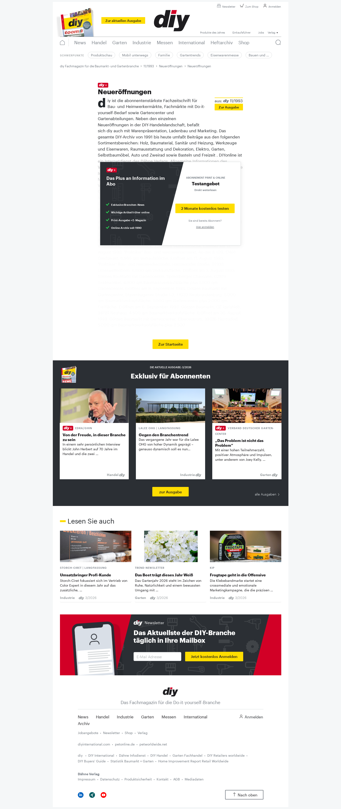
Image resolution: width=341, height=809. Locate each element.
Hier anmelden (205, 226)
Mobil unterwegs (135, 55)
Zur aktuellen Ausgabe (123, 21)
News (83, 716)
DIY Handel (159, 755)
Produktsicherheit (138, 779)
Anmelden (271, 6)
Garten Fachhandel (188, 755)
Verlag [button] (271, 32)
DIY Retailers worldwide (226, 755)
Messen (169, 716)
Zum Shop (248, 6)
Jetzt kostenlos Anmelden (214, 656)
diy (81, 755)
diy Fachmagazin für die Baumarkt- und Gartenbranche (99, 66)
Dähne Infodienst (132, 755)
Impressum (86, 779)
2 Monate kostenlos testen (205, 208)
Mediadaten (194, 779)
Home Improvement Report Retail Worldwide (193, 761)
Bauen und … (259, 55)
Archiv (84, 723)
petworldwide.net (153, 744)
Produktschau (101, 55)
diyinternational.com (94, 744)
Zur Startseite (170, 344)
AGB (176, 779)
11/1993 (148, 66)
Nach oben (244, 795)
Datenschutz (110, 779)
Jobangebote (88, 733)
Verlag (143, 733)
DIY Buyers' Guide (92, 761)
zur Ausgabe (170, 492)
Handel (102, 716)
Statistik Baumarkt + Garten (131, 761)
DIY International (101, 755)
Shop (129, 733)
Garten (147, 716)
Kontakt (162, 779)
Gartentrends (190, 55)
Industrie (125, 716)
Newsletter (225, 6)
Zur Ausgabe (229, 107)
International (195, 716)
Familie (164, 55)
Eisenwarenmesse (225, 55)
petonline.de (125, 744)
